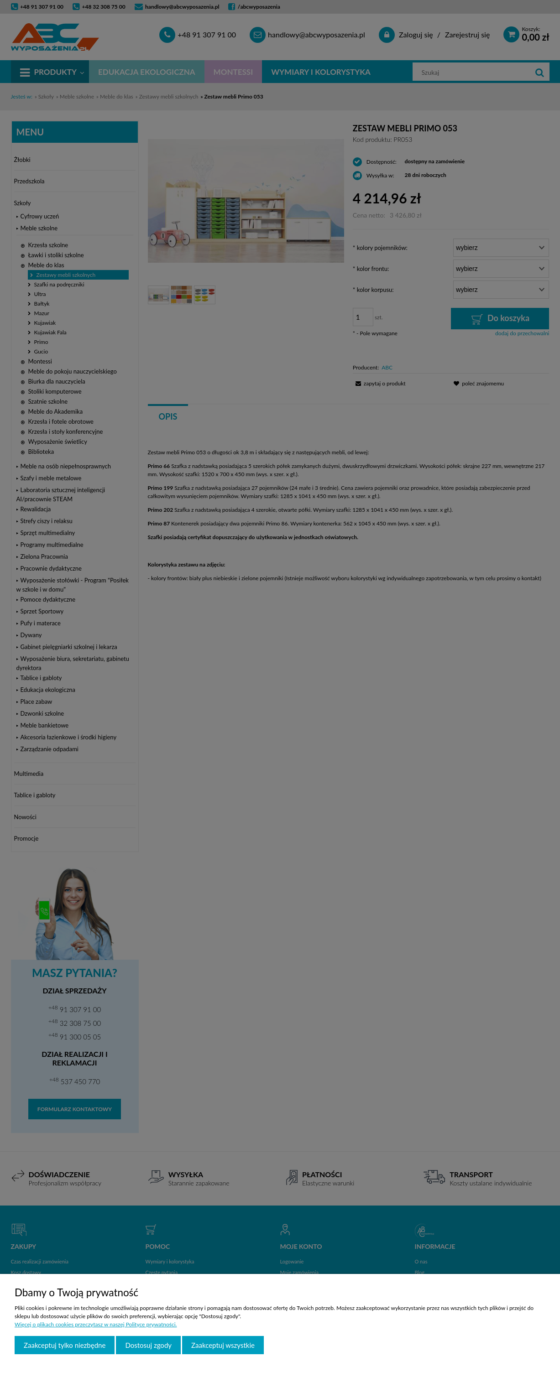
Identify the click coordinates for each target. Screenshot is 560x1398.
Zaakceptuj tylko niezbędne (64, 1345)
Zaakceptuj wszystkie (223, 1345)
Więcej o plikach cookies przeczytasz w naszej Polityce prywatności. (96, 1324)
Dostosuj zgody (148, 1345)
